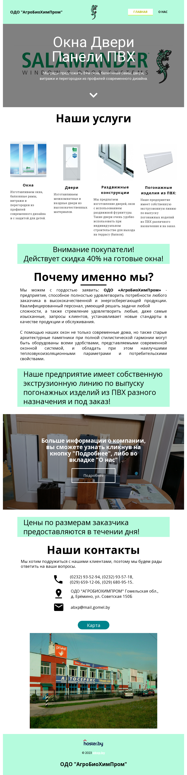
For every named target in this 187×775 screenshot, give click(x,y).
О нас (163, 12)
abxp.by (99, 753)
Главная (140, 12)
